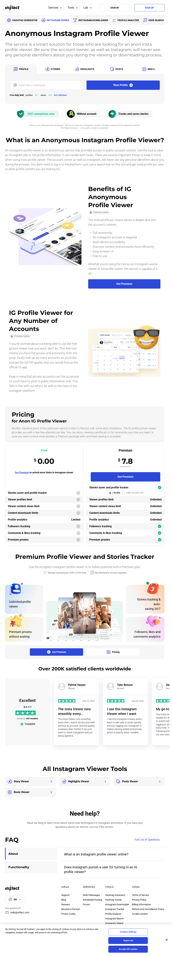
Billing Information (141, 904)
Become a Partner (70, 909)
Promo (86, 904)
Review (71, 688)
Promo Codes (68, 913)
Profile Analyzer (113, 913)
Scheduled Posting (92, 899)
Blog (63, 899)
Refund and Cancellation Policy (148, 909)
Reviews (65, 904)
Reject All (128, 940)
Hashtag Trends (113, 899)
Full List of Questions (149, 840)
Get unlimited (60, 95)
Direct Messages (91, 895)
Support (65, 895)
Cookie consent (140, 913)
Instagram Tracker (114, 909)
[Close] (166, 939)
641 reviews (32, 718)
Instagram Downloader (117, 904)
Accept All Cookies (128, 949)
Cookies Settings (128, 932)
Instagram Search (114, 918)
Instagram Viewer (114, 923)
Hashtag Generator (115, 895)
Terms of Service (140, 895)
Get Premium (22, 472)
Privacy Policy (139, 899)
